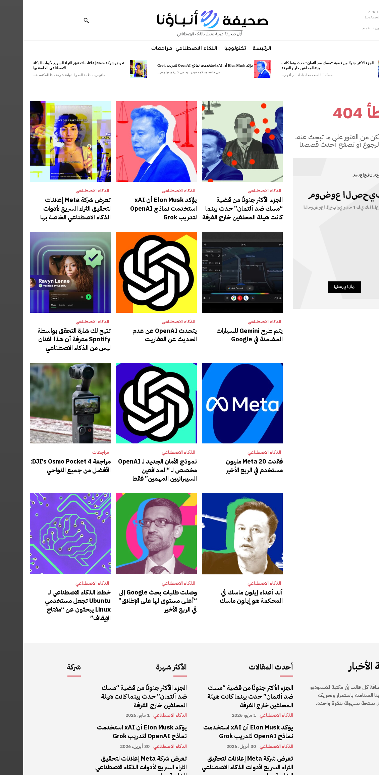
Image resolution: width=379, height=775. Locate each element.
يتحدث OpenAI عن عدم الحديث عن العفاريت (136, 331)
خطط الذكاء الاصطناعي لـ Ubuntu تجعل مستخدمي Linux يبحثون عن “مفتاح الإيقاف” (49, 589)
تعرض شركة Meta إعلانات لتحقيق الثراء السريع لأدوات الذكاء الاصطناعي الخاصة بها (49, 207)
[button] (63, 20)
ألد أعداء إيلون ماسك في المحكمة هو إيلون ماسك (221, 585)
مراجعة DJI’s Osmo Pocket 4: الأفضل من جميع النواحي (51, 458)
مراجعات (77, 445)
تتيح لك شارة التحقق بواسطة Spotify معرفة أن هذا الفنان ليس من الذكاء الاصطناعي (49, 334)
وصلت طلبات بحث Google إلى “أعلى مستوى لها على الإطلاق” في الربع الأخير (135, 589)
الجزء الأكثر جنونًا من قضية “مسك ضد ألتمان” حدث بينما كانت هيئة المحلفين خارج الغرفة (220, 207)
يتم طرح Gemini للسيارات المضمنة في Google (220, 331)
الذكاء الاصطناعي (241, 191)
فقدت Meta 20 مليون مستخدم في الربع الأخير (220, 458)
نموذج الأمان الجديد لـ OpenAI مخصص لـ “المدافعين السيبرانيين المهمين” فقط (136, 462)
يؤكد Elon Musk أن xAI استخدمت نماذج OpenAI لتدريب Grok (182, 65)
